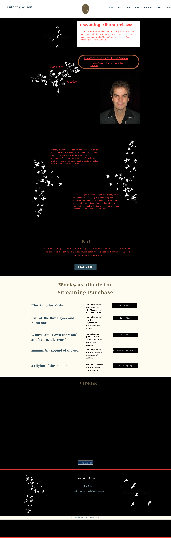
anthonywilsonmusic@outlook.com (89, 491)
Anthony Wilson (19, 7)
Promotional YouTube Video (106, 58)
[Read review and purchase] (125, 350)
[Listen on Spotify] (125, 365)
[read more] (85, 267)
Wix (99, 517)
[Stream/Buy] (124, 305)
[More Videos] (85, 463)
